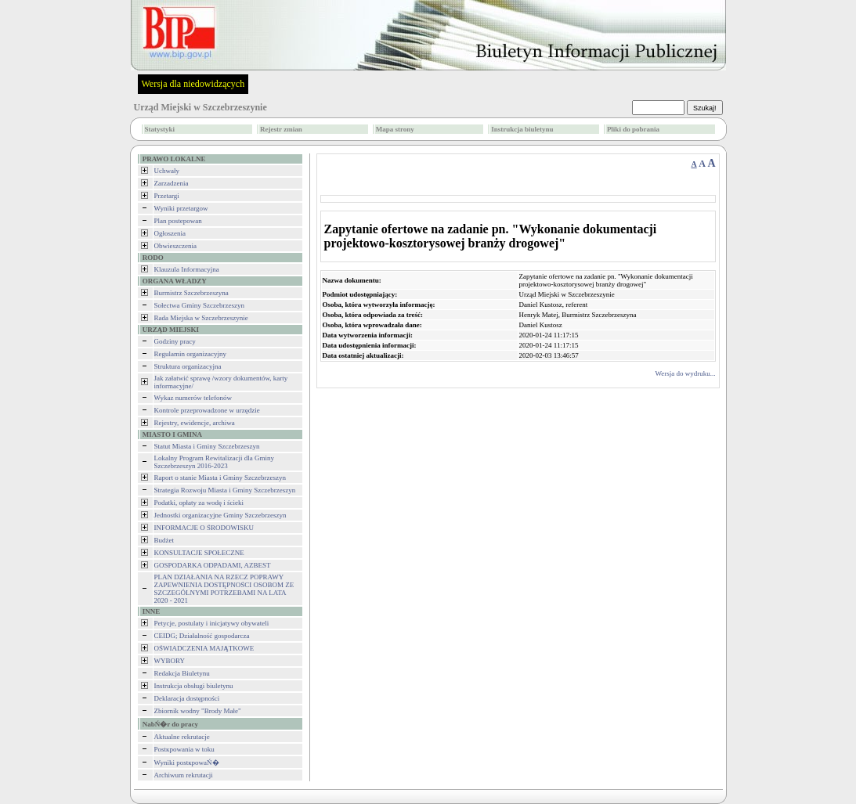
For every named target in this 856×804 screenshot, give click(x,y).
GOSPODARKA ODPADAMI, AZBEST (212, 565)
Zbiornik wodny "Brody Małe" (197, 711)
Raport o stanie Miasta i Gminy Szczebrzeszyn (220, 477)
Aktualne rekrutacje (182, 737)
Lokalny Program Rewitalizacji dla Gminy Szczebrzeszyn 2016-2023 (214, 462)
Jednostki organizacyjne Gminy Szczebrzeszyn (220, 515)
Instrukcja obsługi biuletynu (193, 686)
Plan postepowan (178, 221)
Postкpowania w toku (184, 749)
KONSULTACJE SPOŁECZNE (199, 553)
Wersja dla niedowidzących (193, 83)
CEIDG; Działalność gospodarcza (202, 636)
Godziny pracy (175, 341)
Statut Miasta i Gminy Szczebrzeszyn (207, 446)
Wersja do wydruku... (685, 373)
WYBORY (170, 661)
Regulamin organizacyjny (190, 354)
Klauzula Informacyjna (186, 269)
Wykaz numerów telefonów (193, 398)
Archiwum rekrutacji (183, 775)
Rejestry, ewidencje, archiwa (194, 423)
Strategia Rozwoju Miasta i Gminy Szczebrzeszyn (225, 490)
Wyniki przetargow (181, 208)
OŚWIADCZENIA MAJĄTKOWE (204, 648)
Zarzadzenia (171, 183)
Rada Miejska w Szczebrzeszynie (201, 318)
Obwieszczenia (175, 246)
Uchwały (167, 171)
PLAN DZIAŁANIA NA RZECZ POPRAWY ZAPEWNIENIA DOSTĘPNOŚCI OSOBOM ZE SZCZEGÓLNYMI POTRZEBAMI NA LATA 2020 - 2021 (224, 588)
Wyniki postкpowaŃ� (186, 762)
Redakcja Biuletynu (182, 673)
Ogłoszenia (170, 233)
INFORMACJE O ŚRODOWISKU (204, 528)
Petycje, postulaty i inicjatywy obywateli (211, 623)
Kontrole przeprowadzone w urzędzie (207, 410)
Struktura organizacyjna (188, 366)
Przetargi (166, 196)
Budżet (164, 540)
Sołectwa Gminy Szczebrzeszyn (199, 305)
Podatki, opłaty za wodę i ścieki (199, 503)
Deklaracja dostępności (187, 698)
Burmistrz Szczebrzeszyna (191, 293)
